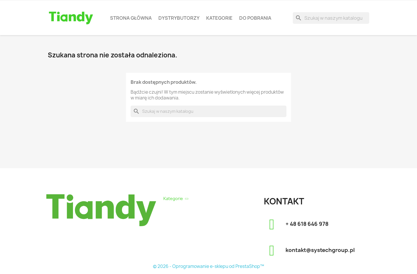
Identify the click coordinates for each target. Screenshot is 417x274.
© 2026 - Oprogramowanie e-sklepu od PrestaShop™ (208, 266)
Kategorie (219, 18)
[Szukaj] (331, 18)
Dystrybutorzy (179, 18)
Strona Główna (131, 18)
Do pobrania (255, 18)
